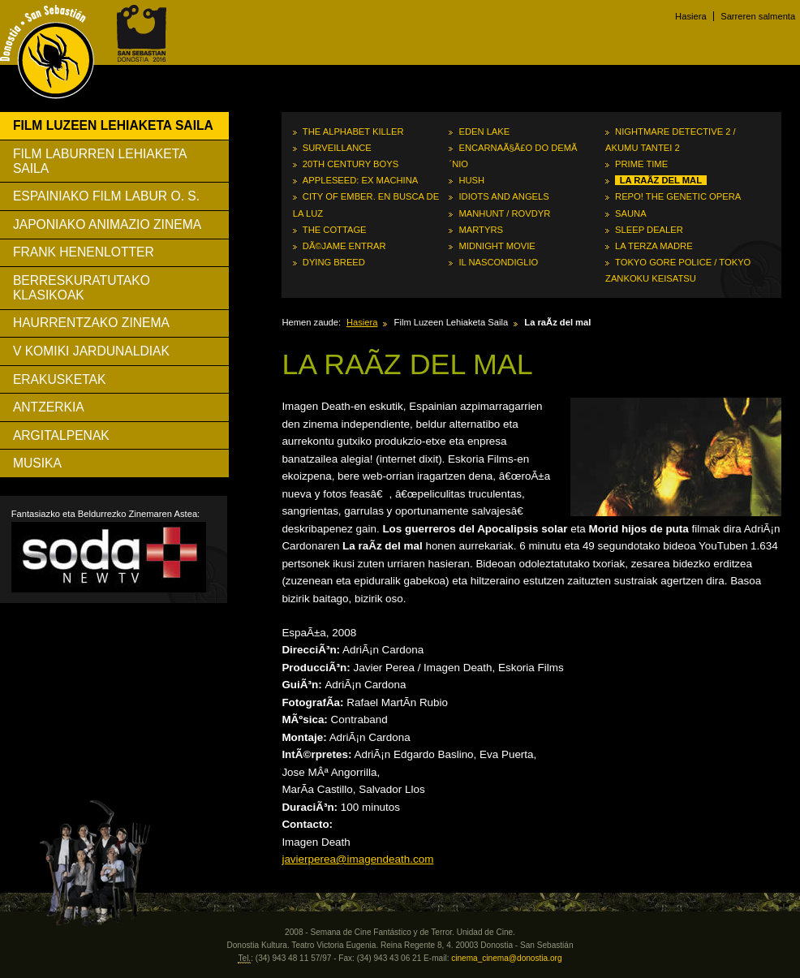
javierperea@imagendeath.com (357, 859)
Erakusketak (59, 379)
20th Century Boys (350, 164)
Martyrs (480, 230)
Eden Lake (484, 131)
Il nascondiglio (498, 262)
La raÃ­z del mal (661, 180)
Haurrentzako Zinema (91, 323)
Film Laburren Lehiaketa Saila (100, 161)
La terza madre (654, 246)
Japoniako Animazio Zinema (107, 224)
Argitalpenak (61, 435)
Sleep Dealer (649, 230)
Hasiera (691, 16)
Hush (471, 180)
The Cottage (335, 230)
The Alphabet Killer (353, 131)
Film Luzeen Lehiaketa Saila (113, 125)
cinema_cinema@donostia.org (506, 958)
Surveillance (337, 148)
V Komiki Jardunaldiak (91, 351)
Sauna (631, 213)
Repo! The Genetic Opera (678, 196)
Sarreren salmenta (757, 16)
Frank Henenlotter (83, 252)
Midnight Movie (496, 246)
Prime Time (641, 164)
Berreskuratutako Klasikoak (81, 288)
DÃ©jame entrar (344, 246)
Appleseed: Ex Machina (360, 180)
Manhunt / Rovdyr (504, 213)
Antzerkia (48, 407)
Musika (37, 463)
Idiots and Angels (503, 196)
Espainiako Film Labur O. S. (106, 196)
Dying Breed (334, 262)
